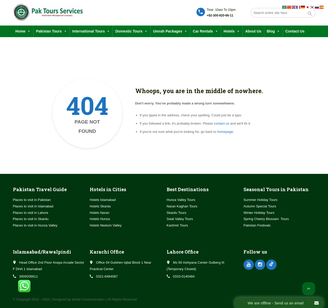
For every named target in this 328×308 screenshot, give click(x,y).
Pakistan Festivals (257, 225)
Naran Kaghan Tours (182, 206)
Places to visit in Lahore (30, 213)
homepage (225, 132)
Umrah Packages (170, 31)
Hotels (232, 31)
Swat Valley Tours (180, 219)
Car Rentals (205, 31)
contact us (221, 123)
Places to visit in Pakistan (32, 200)
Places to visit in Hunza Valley (35, 225)
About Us (253, 31)
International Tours (91, 31)
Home (23, 31)
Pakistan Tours (51, 31)
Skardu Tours (176, 213)
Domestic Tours (131, 31)
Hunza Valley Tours (181, 200)
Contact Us (294, 31)
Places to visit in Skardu (31, 219)
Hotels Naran (99, 213)
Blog (273, 31)
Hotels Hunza (100, 219)
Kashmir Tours (177, 225)
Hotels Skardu (100, 206)
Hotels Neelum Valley (105, 225)
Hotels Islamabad (103, 200)
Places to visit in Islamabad (33, 206)
